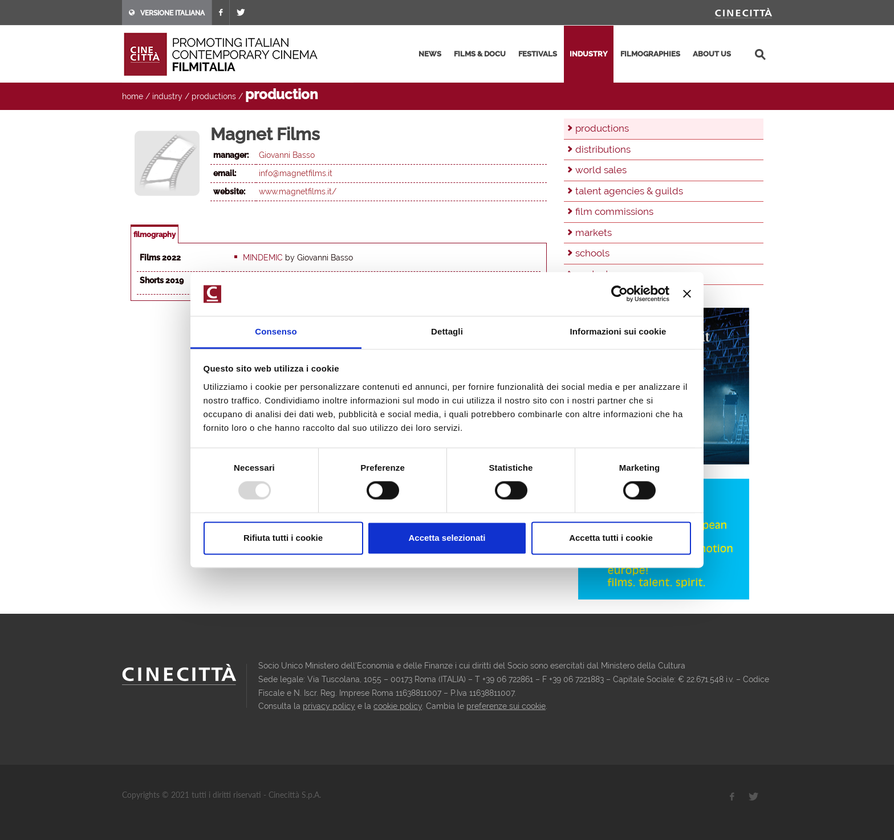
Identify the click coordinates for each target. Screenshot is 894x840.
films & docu (480, 54)
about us (712, 54)
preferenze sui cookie (506, 706)
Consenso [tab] (275, 331)
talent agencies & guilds (629, 191)
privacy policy (329, 706)
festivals (537, 54)
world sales (601, 170)
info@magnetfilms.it (295, 173)
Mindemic (263, 257)
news (429, 54)
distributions (603, 149)
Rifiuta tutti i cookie (283, 538)
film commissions (614, 211)
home (132, 96)
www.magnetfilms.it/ (297, 191)
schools (592, 253)
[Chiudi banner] (687, 294)
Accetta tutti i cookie (611, 538)
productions (214, 96)
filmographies (650, 54)
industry (589, 54)
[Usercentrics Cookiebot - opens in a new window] (619, 294)
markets (593, 232)
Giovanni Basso (287, 155)
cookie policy (397, 706)
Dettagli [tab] (447, 331)
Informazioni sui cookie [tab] (618, 331)
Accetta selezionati (446, 538)
